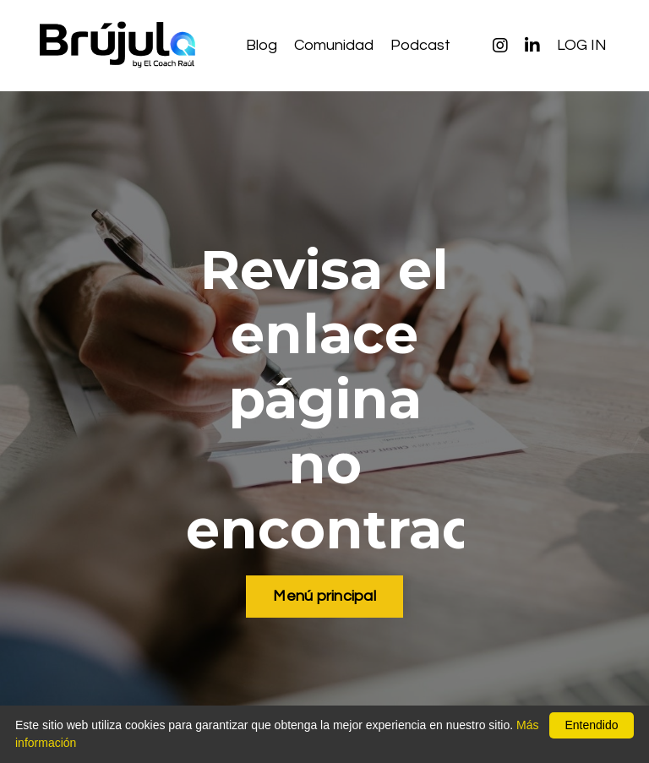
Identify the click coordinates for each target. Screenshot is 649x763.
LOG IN (582, 45)
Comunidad (334, 45)
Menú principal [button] (324, 596)
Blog (261, 45)
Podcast (420, 45)
